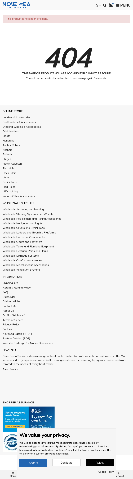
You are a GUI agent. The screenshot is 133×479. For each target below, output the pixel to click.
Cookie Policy (106, 471)
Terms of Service (13, 320)
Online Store (13, 111)
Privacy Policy (11, 324)
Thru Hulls (9, 168)
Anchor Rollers (11, 145)
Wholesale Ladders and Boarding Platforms (29, 232)
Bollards (7, 154)
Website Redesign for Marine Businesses (28, 343)
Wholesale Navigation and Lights (23, 223)
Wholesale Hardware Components (24, 237)
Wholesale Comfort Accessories (22, 260)
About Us (8, 310)
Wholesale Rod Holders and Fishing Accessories (32, 218)
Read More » (10, 369)
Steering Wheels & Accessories (22, 126)
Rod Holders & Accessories (19, 122)
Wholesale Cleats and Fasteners (22, 241)
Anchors (7, 149)
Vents (6, 177)
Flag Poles (9, 186)
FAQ (5, 292)
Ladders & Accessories (17, 117)
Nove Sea (10, 350)
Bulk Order (9, 297)
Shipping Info (10, 283)
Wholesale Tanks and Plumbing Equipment (28, 246)
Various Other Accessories (19, 196)
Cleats (6, 136)
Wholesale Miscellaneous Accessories (26, 265)
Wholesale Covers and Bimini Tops (24, 227)
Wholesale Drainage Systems (21, 255)
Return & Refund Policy (17, 287)
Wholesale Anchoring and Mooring (23, 209)
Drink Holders (11, 131)
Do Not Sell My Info (14, 315)
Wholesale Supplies (18, 203)
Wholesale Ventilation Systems (22, 269)
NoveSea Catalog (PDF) (17, 333)
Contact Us (9, 306)
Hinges (7, 159)
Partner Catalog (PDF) (16, 338)
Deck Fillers (9, 173)
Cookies (7, 329)
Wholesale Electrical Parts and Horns (25, 251)
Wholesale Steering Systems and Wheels (28, 214)
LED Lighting (10, 191)
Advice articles (12, 301)
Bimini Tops (10, 182)
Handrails (8, 140)
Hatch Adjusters (13, 163)
